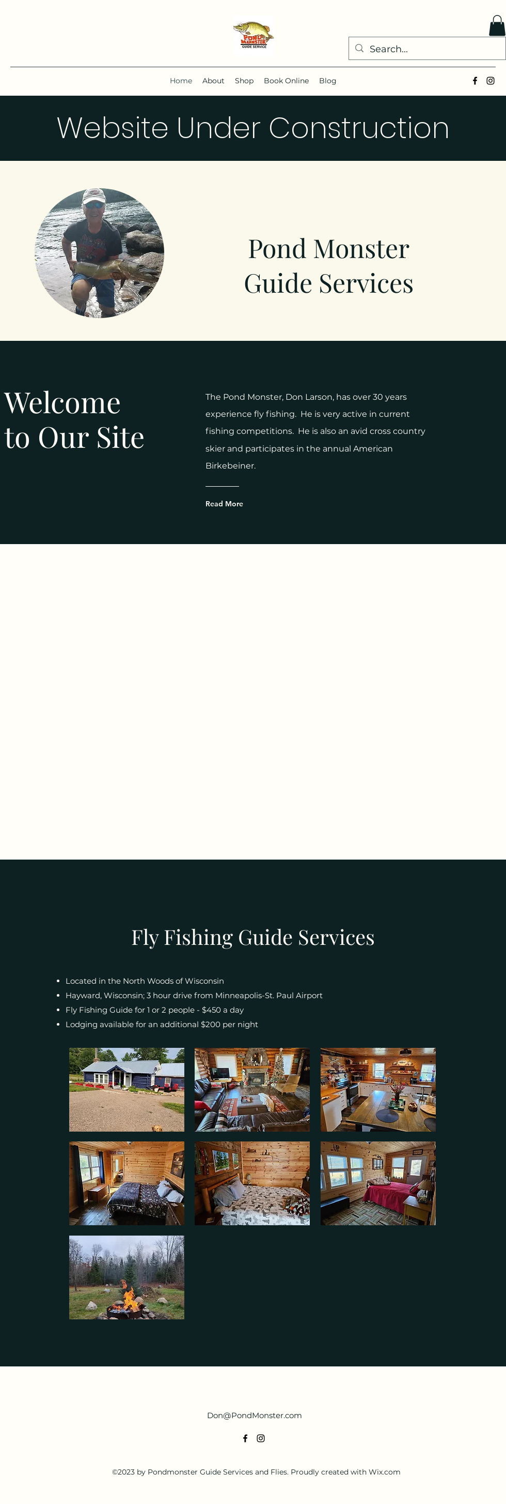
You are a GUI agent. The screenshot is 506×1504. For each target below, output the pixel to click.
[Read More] (247, 504)
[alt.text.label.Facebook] (475, 81)
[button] (497, 25)
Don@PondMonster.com (254, 1415)
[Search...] (427, 49)
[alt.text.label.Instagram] (490, 81)
